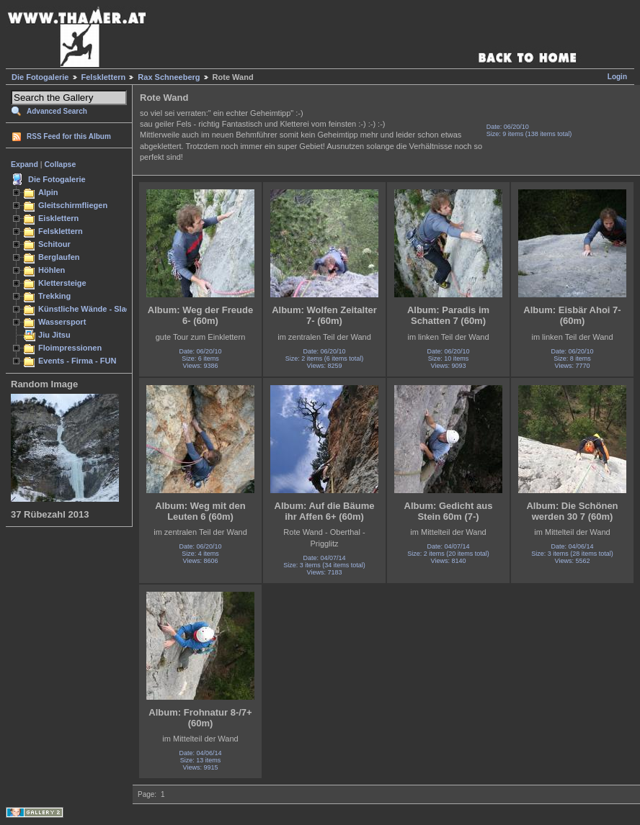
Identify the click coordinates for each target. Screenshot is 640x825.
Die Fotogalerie (40, 77)
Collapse (60, 164)
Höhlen (51, 270)
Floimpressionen (70, 347)
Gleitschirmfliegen (72, 205)
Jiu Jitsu (54, 334)
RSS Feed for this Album (69, 136)
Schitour (54, 244)
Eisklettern (58, 218)
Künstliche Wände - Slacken (91, 309)
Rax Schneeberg (169, 77)
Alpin (48, 192)
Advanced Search (57, 111)
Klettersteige (62, 283)
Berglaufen (59, 257)
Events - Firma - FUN (77, 360)
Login (617, 77)
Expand (24, 164)
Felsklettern (103, 77)
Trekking (54, 296)
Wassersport (62, 321)
